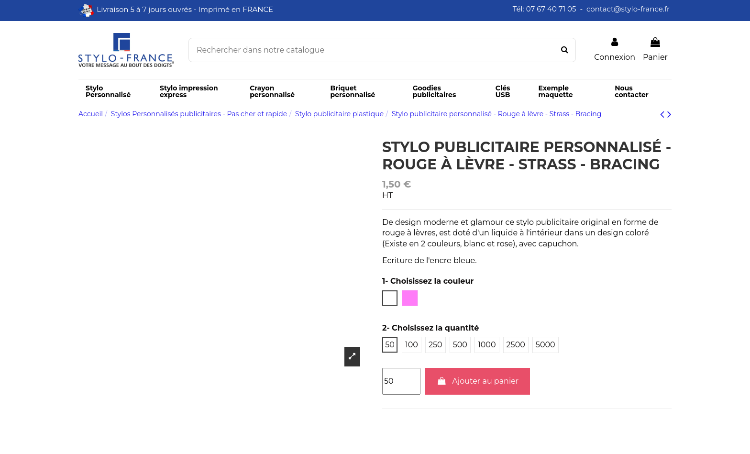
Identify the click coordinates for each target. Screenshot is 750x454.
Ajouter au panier (478, 381)
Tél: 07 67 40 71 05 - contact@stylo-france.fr (592, 8)
